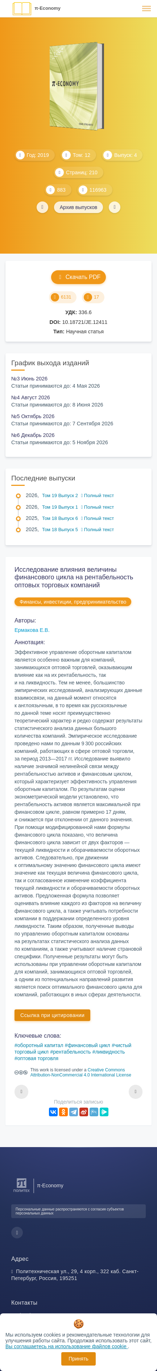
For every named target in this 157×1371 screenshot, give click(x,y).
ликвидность (110, 1052)
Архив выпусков (79, 207)
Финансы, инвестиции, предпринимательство (73, 602)
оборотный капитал (40, 1045)
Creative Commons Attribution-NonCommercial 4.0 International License (80, 1072)
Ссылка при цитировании (52, 1015)
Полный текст (97, 495)
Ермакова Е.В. (32, 630)
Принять (78, 1359)
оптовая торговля (37, 1058)
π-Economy (47, 8)
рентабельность (72, 1052)
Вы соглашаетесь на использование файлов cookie (66, 1346)
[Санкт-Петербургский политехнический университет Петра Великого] (21, 1192)
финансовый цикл (89, 1045)
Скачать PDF (78, 277)
